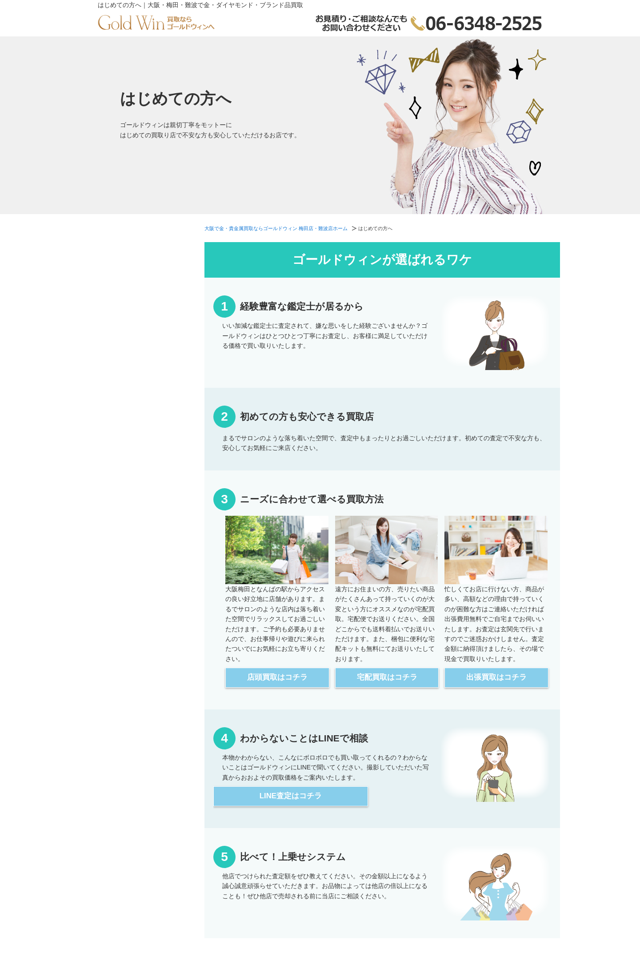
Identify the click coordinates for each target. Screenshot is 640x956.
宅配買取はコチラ (387, 677)
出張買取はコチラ (496, 677)
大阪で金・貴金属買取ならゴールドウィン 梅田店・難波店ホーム (276, 228)
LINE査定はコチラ (291, 796)
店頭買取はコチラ (277, 677)
